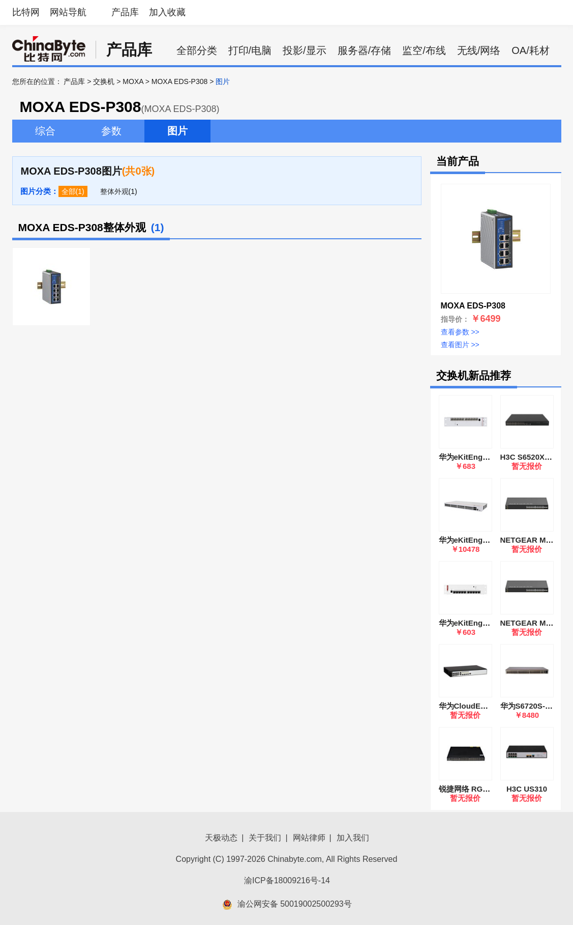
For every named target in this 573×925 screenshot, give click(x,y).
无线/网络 (479, 50)
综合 (45, 130)
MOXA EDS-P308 (180, 81)
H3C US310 (526, 788)
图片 (177, 130)
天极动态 (221, 837)
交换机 (103, 81)
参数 (111, 130)
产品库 (125, 12)
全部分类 (196, 50)
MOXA (133, 81)
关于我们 (265, 837)
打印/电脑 (250, 50)
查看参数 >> (460, 332)
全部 (69, 191)
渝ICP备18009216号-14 (287, 880)
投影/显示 (304, 50)
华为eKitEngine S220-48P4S (489, 540)
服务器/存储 (364, 50)
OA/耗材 (530, 50)
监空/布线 (424, 50)
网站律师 (309, 837)
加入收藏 (167, 12)
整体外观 (114, 191)
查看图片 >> (460, 345)
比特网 (26, 12)
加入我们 (353, 837)
